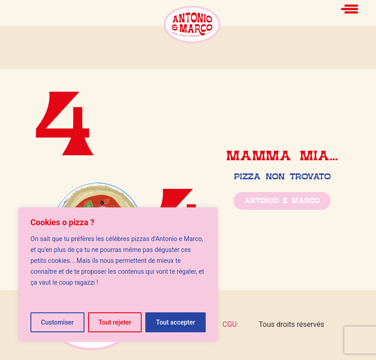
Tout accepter (175, 322)
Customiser (57, 322)
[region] (118, 274)
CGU (230, 324)
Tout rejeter (115, 322)
